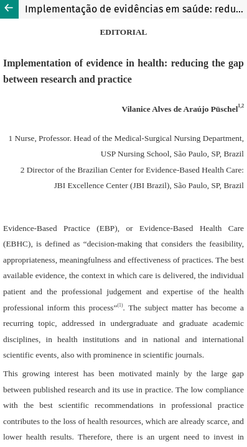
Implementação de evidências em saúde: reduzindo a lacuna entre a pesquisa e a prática (136, 9)
